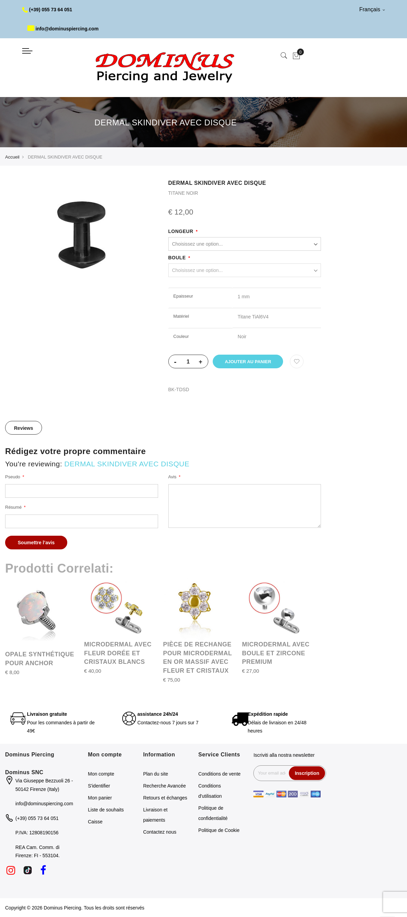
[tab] (23, 428)
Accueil (12, 157)
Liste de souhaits (106, 809)
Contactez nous (159, 832)
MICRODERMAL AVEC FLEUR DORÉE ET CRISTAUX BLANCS (118, 653)
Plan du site (155, 774)
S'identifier (99, 786)
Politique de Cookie (219, 830)
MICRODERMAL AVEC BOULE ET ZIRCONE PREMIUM (276, 653)
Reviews (23, 428)
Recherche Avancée (164, 786)
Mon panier (100, 797)
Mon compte (101, 774)
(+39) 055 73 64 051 (47, 9)
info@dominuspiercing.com (63, 28)
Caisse (95, 821)
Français (372, 9)
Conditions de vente (219, 774)
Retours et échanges (165, 797)
